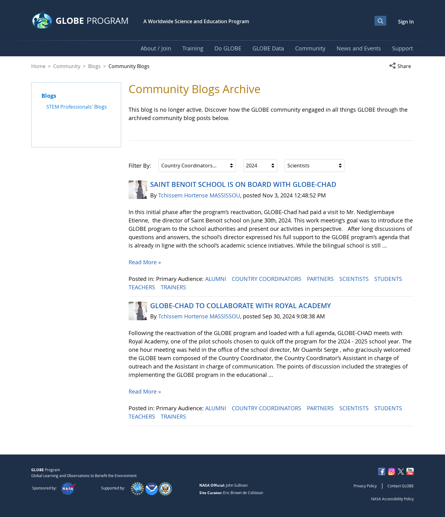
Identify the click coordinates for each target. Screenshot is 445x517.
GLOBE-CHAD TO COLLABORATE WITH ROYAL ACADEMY (240, 305)
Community (66, 66)
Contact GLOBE (401, 485)
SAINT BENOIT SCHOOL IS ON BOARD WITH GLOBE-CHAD (243, 184)
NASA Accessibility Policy (392, 498)
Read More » (145, 262)
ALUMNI (216, 278)
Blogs (94, 66)
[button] (401, 66)
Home (38, 66)
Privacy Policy (365, 485)
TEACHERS (143, 287)
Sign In (406, 21)
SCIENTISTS (354, 278)
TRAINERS (174, 287)
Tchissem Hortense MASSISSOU (199, 195)
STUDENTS (389, 278)
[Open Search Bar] (380, 21)
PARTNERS (321, 278)
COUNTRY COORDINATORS (267, 278)
